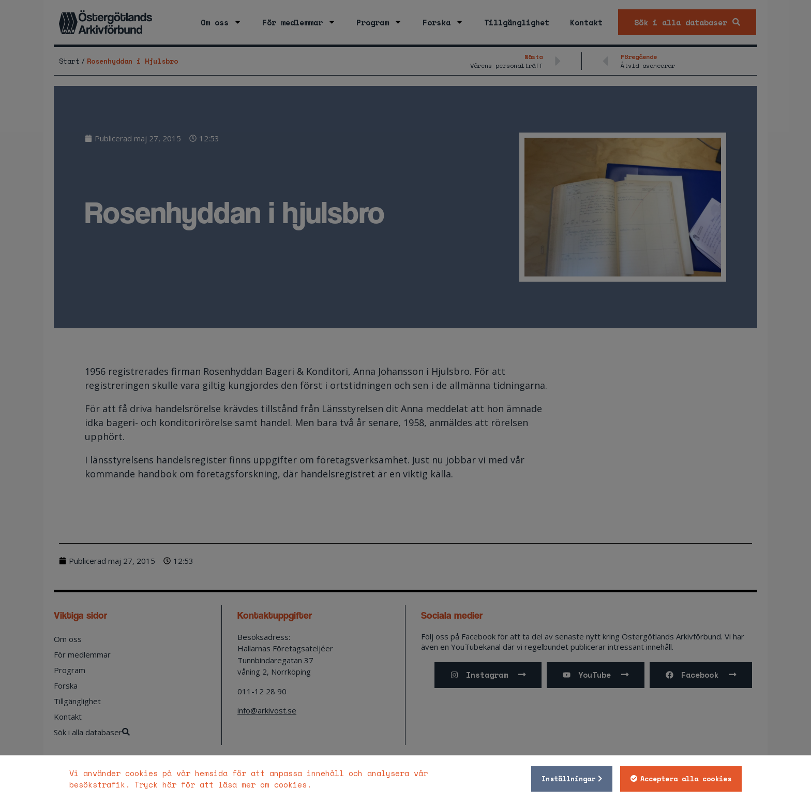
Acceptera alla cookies (685, 779)
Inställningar (568, 779)
